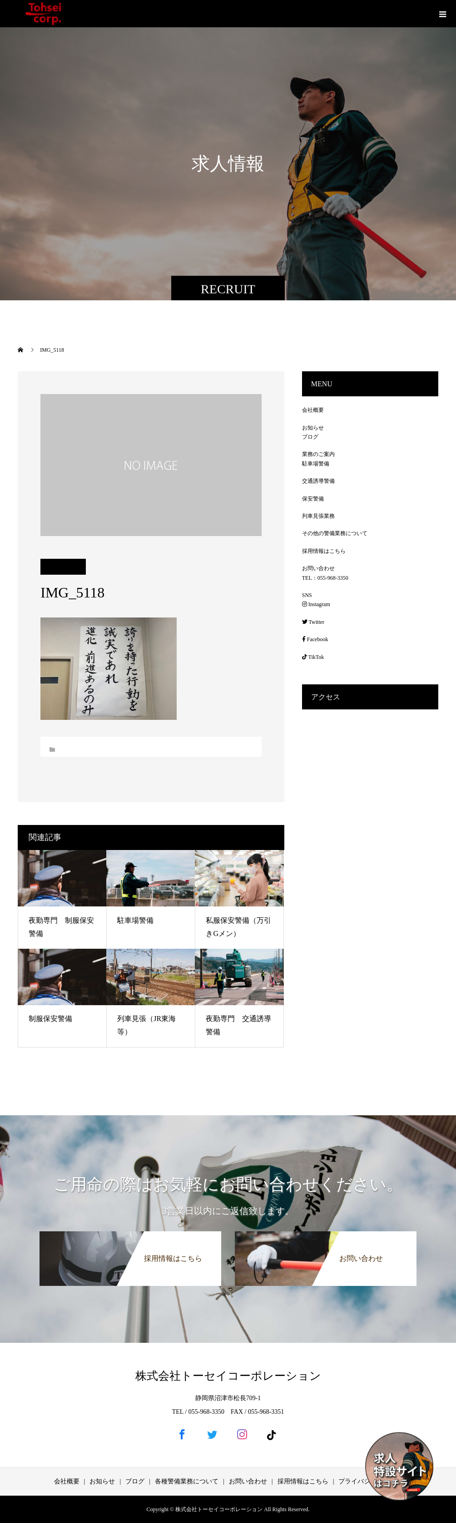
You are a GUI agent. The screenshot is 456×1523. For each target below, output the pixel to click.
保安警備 (313, 499)
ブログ (310, 437)
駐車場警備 (135, 920)
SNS (307, 595)
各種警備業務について (186, 1481)
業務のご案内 (318, 454)
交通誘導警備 (318, 481)
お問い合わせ (318, 568)
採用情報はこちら (324, 551)
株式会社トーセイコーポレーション (228, 1376)
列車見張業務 (318, 516)
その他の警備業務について (334, 533)
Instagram (316, 604)
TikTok (313, 657)
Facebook (315, 639)
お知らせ (313, 428)
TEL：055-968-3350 (325, 578)
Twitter (313, 622)
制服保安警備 (50, 1018)
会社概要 (313, 410)
